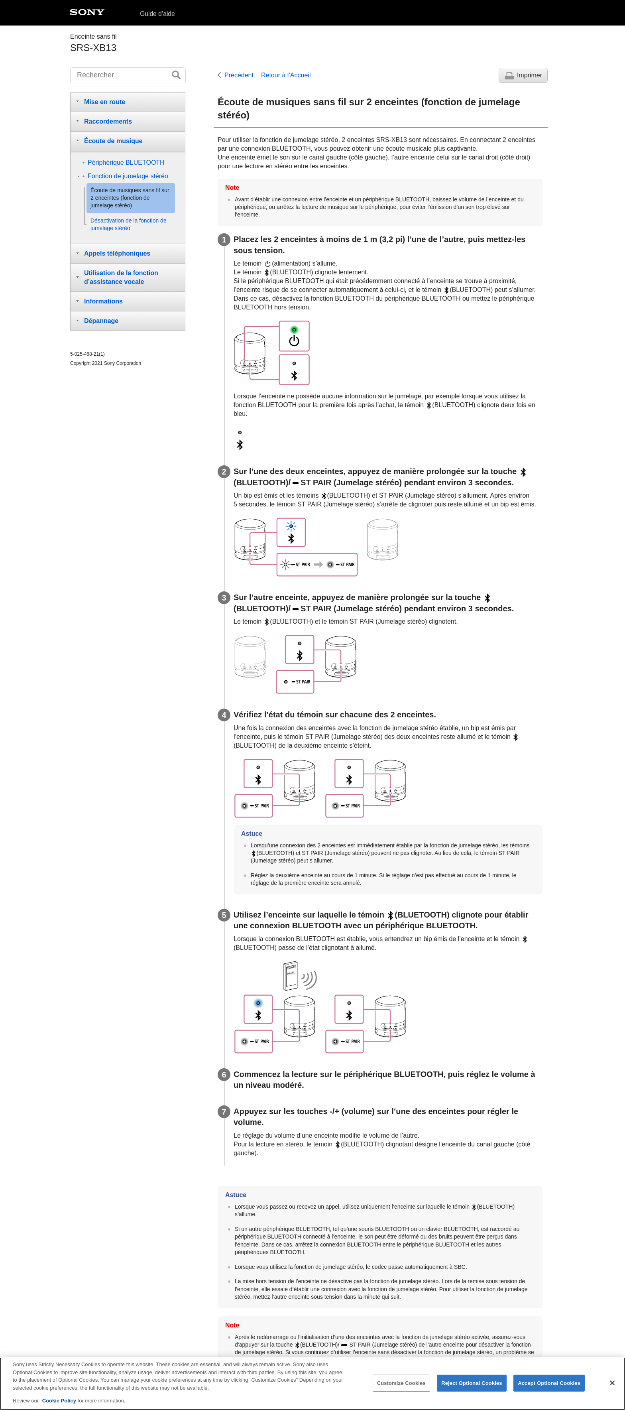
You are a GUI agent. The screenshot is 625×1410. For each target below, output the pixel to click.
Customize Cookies (401, 1387)
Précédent (239, 75)
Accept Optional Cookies (549, 1387)
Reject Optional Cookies (471, 1387)
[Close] (612, 1386)
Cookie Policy (60, 1405)
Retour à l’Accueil (286, 75)
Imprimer (529, 75)
